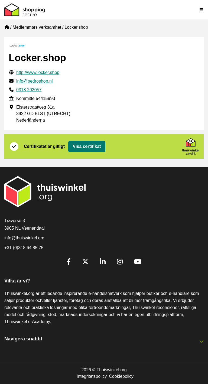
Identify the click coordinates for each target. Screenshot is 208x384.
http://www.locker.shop (37, 72)
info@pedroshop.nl (34, 81)
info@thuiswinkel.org (24, 238)
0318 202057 (28, 89)
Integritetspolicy (92, 376)
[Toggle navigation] (201, 9)
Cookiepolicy (121, 376)
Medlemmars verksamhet (36, 27)
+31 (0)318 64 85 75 (24, 247)
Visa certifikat (87, 146)
